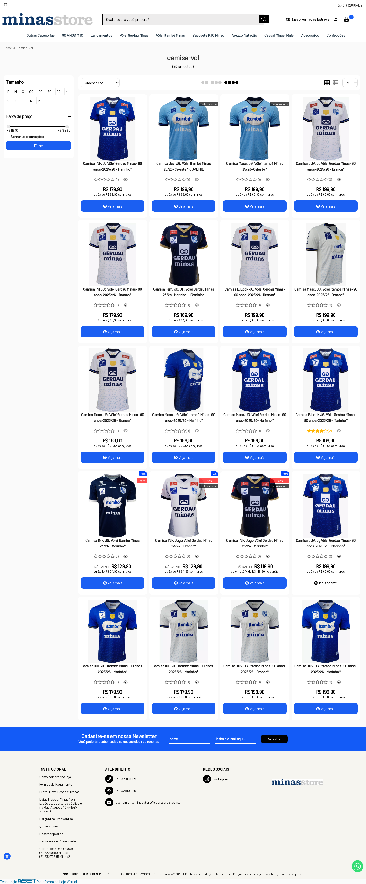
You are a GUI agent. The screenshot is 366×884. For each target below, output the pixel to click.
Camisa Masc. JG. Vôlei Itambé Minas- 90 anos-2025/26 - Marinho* (183, 417)
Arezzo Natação (244, 35)
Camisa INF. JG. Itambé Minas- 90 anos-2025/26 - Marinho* (113, 669)
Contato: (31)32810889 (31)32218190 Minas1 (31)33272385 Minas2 (56, 853)
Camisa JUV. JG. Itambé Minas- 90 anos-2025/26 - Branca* (254, 669)
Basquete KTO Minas (208, 35)
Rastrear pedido (51, 834)
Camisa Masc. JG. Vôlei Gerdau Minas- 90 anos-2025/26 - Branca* (112, 417)
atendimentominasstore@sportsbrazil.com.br (143, 802)
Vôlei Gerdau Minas (134, 35)
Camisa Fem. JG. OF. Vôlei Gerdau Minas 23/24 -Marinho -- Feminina (183, 292)
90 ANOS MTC (72, 35)
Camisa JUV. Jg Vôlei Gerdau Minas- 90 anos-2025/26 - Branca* (326, 166)
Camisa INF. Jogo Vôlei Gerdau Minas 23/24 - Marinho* (254, 543)
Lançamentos (101, 35)
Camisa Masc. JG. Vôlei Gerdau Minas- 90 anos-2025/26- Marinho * (254, 417)
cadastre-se (321, 19)
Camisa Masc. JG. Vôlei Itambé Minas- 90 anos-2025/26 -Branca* (325, 292)
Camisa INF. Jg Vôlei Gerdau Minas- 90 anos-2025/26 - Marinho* (112, 166)
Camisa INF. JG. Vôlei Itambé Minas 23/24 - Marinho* (112, 543)
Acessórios (310, 35)
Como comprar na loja (55, 777)
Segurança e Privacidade (57, 841)
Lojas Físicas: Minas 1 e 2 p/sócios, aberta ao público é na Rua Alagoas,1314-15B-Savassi (60, 805)
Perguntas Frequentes (56, 819)
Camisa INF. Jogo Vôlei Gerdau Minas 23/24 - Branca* (183, 543)
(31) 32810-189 (350, 5)
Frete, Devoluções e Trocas (59, 792)
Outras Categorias (38, 35)
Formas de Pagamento (55, 784)
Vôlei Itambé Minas (170, 35)
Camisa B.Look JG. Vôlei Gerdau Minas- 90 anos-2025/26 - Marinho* (326, 417)
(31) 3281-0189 (120, 779)
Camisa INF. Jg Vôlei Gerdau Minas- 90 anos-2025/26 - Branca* (112, 292)
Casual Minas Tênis (279, 35)
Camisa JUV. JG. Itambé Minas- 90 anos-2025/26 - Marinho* (325, 669)
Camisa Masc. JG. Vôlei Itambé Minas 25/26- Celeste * (254, 166)
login (305, 19)
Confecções (336, 35)
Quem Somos (49, 826)
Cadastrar (274, 739)
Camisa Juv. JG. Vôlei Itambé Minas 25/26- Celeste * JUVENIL (183, 166)
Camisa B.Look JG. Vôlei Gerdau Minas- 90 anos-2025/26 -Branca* (255, 292)
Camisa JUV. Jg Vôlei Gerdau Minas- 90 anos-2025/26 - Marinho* (326, 543)
